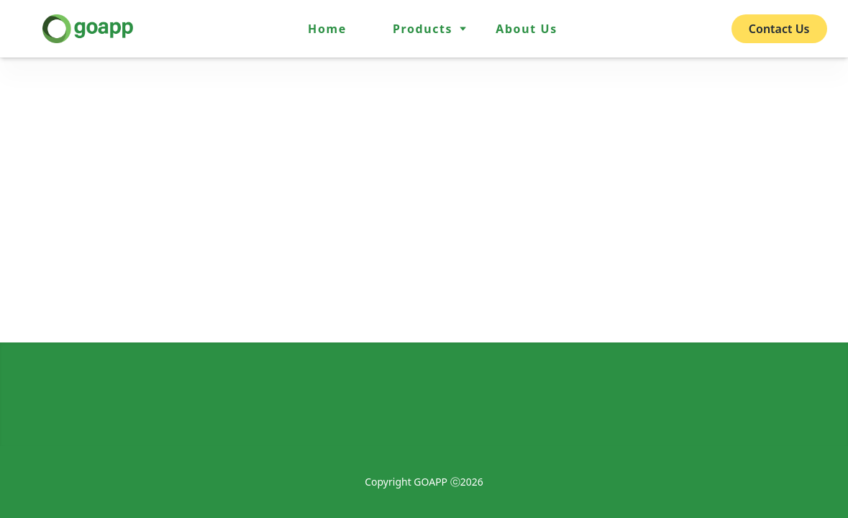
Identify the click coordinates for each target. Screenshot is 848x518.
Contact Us (779, 29)
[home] (87, 28)
